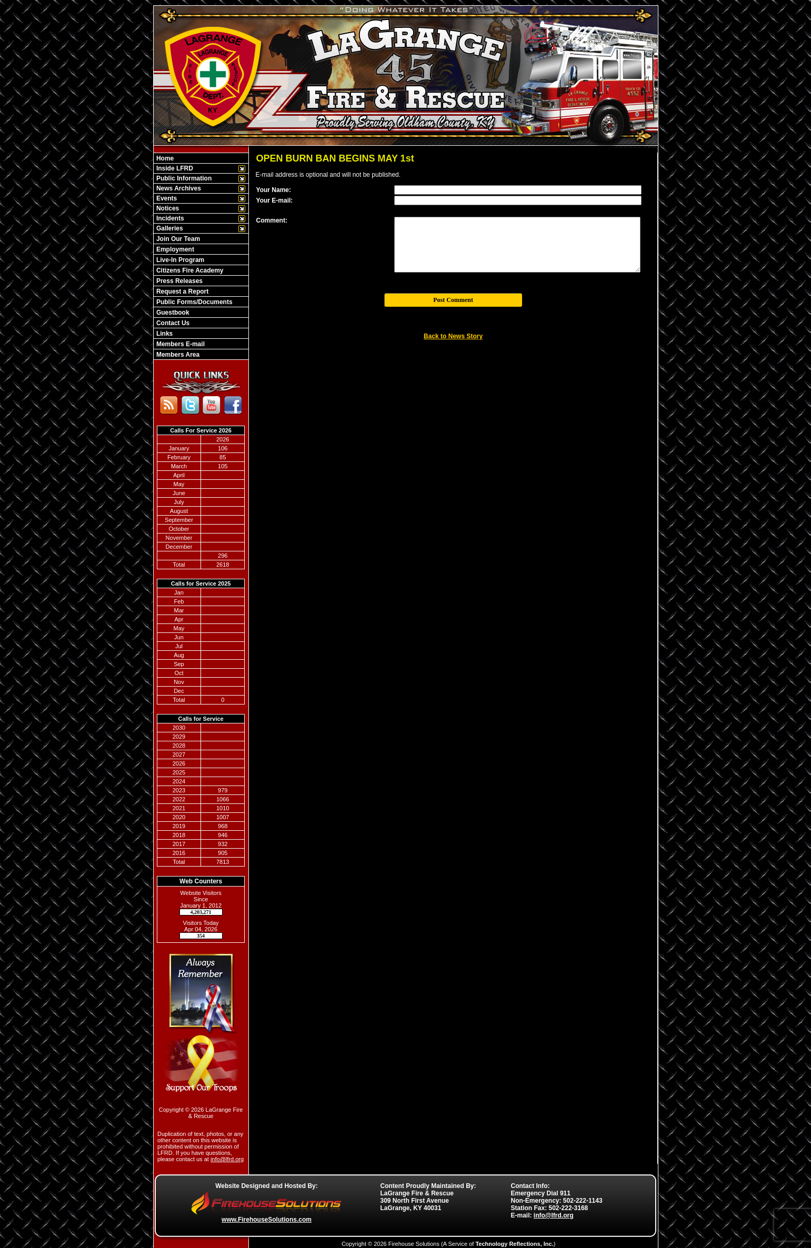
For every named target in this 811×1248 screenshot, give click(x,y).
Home (164, 158)
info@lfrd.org (227, 1159)
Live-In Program (180, 260)
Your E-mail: (274, 200)
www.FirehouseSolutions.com (267, 1219)
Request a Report (182, 291)
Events (166, 198)
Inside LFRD (174, 168)
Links (164, 333)
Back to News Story (453, 336)
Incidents (169, 218)
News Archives (178, 188)
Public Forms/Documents (194, 302)
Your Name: (273, 190)
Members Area (177, 354)
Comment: (271, 220)
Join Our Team (177, 239)
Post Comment (453, 300)
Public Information (183, 178)
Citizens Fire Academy (189, 270)
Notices (167, 208)
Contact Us (172, 323)
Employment (174, 249)
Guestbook (172, 312)
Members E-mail (180, 344)
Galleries (169, 228)
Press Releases (179, 281)
